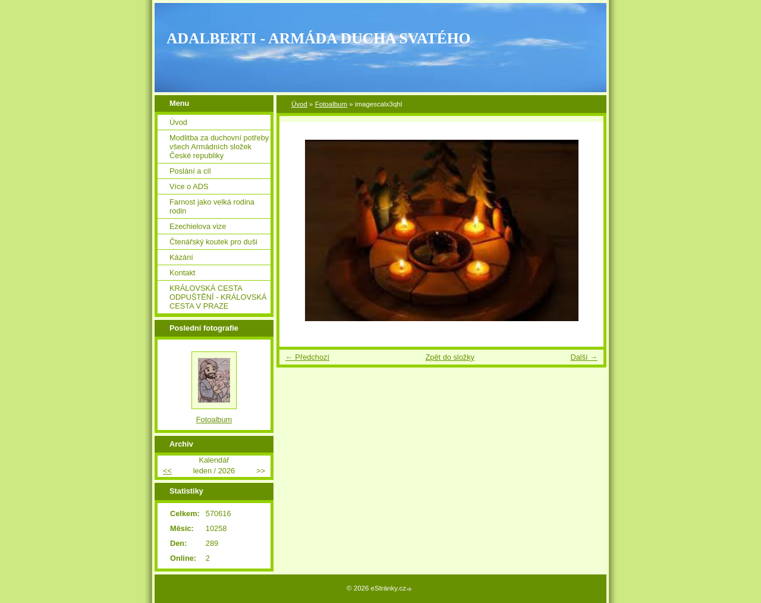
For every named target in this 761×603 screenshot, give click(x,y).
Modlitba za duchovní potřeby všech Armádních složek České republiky (219, 146)
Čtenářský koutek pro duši (213, 241)
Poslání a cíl (190, 171)
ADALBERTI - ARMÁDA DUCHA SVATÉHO (318, 38)
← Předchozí (307, 357)
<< (167, 470)
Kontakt (182, 272)
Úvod (299, 104)
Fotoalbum (331, 104)
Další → (584, 357)
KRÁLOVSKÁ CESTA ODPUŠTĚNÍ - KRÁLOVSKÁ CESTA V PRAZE (218, 297)
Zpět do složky (449, 357)
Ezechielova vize (197, 226)
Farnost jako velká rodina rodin (211, 206)
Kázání (181, 257)
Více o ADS (188, 186)
